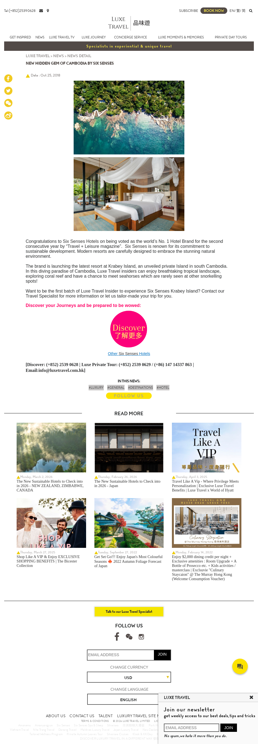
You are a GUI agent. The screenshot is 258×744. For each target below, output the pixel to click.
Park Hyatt (156, 725)
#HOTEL (163, 387)
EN (231, 10)
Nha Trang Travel (43, 729)
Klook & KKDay (143, 734)
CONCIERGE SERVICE (130, 37)
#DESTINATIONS (140, 387)
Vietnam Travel (19, 729)
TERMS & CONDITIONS (95, 721)
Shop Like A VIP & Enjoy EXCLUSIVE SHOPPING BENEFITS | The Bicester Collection (48, 561)
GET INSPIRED (20, 37)
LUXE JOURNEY (94, 37)
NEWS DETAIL (79, 56)
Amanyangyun (44, 725)
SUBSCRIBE (188, 10)
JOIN (162, 654)
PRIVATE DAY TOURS (231, 37)
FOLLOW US (129, 396)
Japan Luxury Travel (126, 729)
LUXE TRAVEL (38, 56)
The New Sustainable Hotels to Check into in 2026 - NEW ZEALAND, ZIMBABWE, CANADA (50, 485)
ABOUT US (55, 716)
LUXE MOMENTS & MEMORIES (181, 37)
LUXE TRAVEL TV (61, 37)
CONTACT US (81, 716)
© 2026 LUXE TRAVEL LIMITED (131, 721)
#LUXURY (96, 387)
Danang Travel (67, 729)
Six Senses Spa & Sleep (88, 725)
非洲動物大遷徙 (134, 725)
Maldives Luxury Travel (95, 729)
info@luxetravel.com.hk (61, 370)
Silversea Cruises (118, 734)
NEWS (39, 37)
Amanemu (24, 725)
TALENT (106, 716)
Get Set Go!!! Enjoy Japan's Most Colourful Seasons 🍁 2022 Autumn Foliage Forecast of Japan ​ (128, 561)
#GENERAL (115, 387)
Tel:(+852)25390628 (19, 10)
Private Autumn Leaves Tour (85, 734)
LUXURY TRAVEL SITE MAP (141, 716)
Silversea (113, 725)
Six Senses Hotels (81, 241)
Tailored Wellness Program (46, 734)
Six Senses (136, 246)
